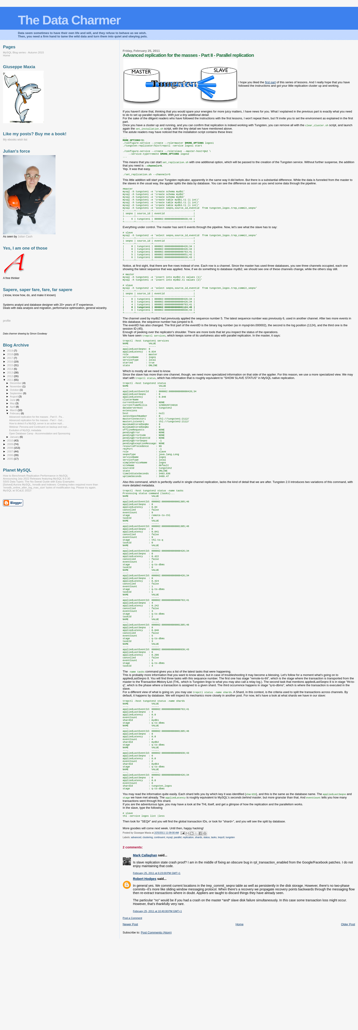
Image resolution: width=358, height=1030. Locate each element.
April (13, 406)
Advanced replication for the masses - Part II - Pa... (36, 416)
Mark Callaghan (145, 943)
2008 (10, 447)
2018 (10, 354)
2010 (10, 440)
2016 (10, 361)
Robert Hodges (144, 967)
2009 (10, 444)
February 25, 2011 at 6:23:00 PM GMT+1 (156, 961)
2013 (10, 372)
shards (198, 925)
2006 (10, 455)
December (16, 383)
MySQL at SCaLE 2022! (17, 490)
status (206, 925)
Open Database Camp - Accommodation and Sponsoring (39, 433)
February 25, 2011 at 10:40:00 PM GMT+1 (157, 999)
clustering (148, 925)
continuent (159, 925)
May (13, 403)
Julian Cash (25, 236)
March (14, 410)
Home (240, 1012)
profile (7, 320)
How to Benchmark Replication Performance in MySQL (35, 475)
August (14, 396)
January (15, 436)
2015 (10, 365)
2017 (10, 357)
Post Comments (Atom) (156, 1020)
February (15, 413)
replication (188, 925)
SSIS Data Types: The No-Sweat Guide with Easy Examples (38, 481)
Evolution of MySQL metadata (25, 430)
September (16, 393)
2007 (10, 451)
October (15, 390)
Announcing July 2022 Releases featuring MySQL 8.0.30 (36, 478)
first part (270, 82)
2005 (10, 458)
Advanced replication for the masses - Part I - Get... (36, 420)
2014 (10, 368)
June (13, 400)
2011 (10, 379)
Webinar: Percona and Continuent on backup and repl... (39, 426)
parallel (178, 925)
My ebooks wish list (15, 139)
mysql (169, 925)
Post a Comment (132, 1006)
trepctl (221, 925)
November (16, 386)
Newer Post (130, 1012)
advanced (136, 925)
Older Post (348, 1012)
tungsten (230, 925)
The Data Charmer (69, 20)
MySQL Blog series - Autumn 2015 (23, 52)
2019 (10, 350)
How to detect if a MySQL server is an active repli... (36, 423)
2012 (10, 376)
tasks (213, 925)
